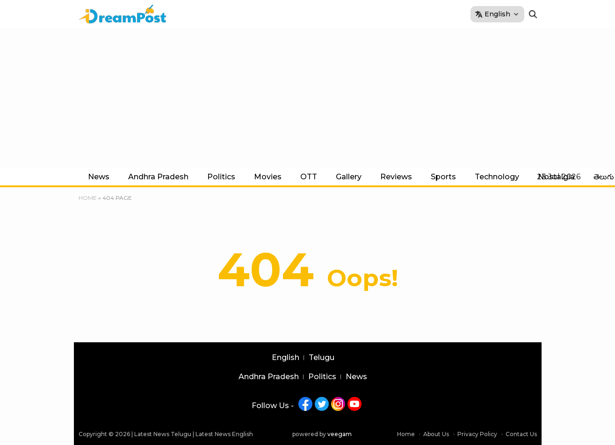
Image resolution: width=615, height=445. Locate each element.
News (98, 176)
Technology (497, 176)
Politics (221, 176)
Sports (443, 176)
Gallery (349, 176)
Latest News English (224, 434)
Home (88, 197)
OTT (308, 176)
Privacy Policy (477, 434)
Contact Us (521, 434)
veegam (339, 434)
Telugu (321, 357)
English (285, 357)
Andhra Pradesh (158, 176)
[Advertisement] (307, 98)
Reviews (396, 176)
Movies (268, 176)
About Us (436, 434)
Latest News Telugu (162, 434)
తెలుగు (603, 176)
